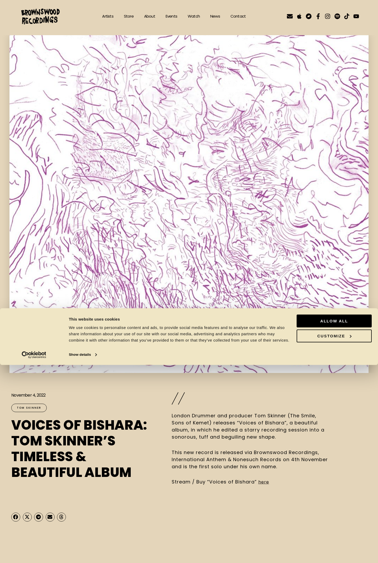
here (264, 481)
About (149, 16)
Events (171, 16)
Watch (194, 16)
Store (129, 16)
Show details (81, 552)
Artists (107, 16)
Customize (334, 534)
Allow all (334, 519)
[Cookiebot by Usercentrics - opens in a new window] (34, 553)
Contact (238, 16)
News (215, 16)
